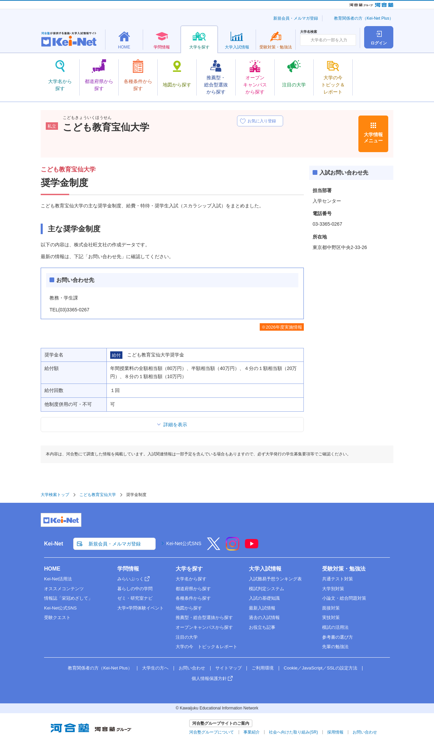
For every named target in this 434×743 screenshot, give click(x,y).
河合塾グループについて (211, 732)
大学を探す (189, 569)
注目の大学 (187, 637)
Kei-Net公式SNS (183, 543)
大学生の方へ (155, 667)
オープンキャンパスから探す (204, 627)
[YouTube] (251, 548)
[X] (213, 548)
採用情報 (335, 732)
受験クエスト (57, 617)
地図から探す (189, 608)
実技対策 (331, 617)
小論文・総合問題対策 (344, 598)
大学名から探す (191, 578)
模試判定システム (266, 588)
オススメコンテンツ (64, 588)
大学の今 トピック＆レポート (206, 646)
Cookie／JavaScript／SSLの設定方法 (320, 667)
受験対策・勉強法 (344, 569)
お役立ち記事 (262, 627)
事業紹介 (251, 732)
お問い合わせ (192, 667)
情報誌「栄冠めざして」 (68, 598)
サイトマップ (228, 667)
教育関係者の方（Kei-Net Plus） (363, 18)
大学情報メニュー (373, 137)
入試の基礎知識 (264, 598)
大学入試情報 (265, 569)
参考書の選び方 (337, 637)
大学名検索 (308, 32)
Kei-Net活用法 (58, 578)
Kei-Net (53, 543)
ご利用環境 (263, 667)
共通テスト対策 (337, 578)
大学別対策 (333, 588)
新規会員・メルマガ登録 (295, 18)
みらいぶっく (130, 578)
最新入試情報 (262, 608)
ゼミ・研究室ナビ (135, 598)
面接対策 (331, 608)
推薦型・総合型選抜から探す (204, 617)
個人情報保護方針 (209, 678)
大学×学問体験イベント (140, 608)
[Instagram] (232, 548)
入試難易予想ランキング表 (275, 578)
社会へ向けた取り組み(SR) (293, 732)
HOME (52, 569)
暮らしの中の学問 (135, 588)
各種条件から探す (193, 598)
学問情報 (128, 569)
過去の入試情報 (264, 617)
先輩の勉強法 (335, 646)
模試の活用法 (335, 627)
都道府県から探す (193, 588)
